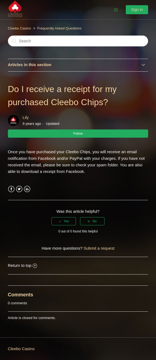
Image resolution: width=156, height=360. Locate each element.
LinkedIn (27, 189)
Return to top (22, 265)
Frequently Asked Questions (59, 28)
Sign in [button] (137, 9)
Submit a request (99, 248)
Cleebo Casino (19, 28)
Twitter (19, 189)
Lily (26, 117)
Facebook (11, 189)
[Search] (78, 41)
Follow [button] (78, 133)
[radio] (63, 221)
